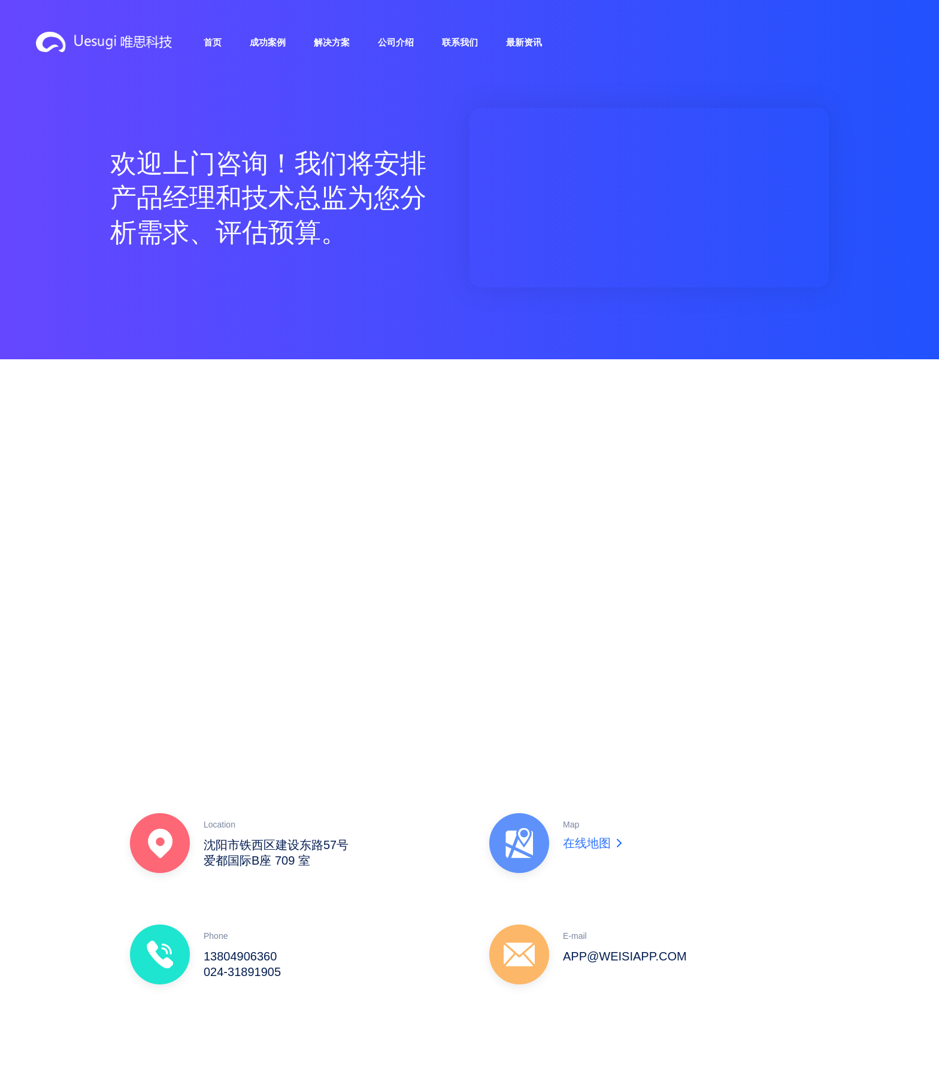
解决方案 (332, 42)
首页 (213, 42)
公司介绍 (396, 42)
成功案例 (268, 42)
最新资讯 (524, 42)
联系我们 (460, 42)
